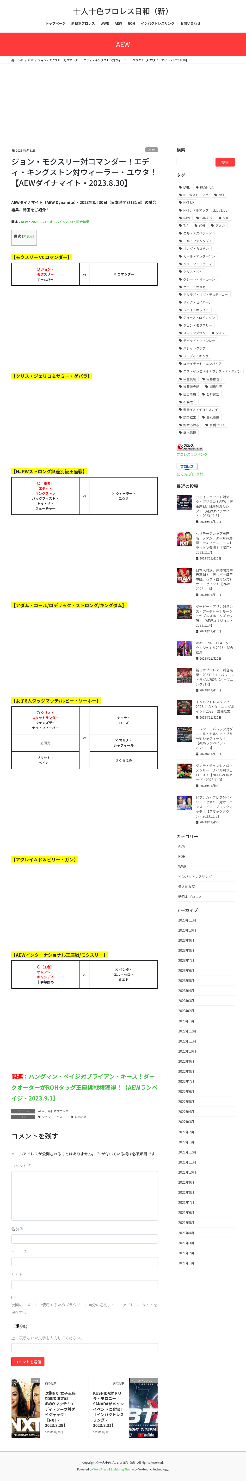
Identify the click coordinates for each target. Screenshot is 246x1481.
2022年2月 (186, 1131)
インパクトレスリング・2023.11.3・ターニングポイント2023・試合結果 (215, 706)
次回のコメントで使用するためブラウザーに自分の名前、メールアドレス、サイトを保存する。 (84, 1308)
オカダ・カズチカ (196, 248)
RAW (186, 218)
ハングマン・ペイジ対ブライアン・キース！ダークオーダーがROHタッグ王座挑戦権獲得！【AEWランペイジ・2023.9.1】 (84, 1087)
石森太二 (189, 402)
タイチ (220, 333)
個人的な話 (186, 886)
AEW (151, 149)
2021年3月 (186, 1242)
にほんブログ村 (190, 474)
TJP (186, 225)
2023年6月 (186, 970)
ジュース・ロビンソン (199, 317)
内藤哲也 (212, 379)
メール (19, 1252)
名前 (17, 1229)
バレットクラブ (194, 348)
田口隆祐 (189, 394)
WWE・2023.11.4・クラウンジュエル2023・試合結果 (214, 647)
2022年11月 (187, 1041)
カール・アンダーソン (199, 256)
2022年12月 (187, 1031)
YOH (202, 225)
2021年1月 (186, 1263)
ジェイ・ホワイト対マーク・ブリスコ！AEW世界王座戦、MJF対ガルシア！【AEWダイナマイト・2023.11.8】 (214, 506)
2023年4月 (186, 990)
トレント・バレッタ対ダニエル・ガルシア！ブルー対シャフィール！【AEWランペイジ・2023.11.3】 (214, 738)
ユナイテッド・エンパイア (202, 363)
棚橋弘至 (215, 386)
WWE (182, 866)
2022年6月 (186, 1091)
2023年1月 (186, 1021)
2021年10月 (187, 1172)
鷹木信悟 (189, 432)
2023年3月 (186, 1000)
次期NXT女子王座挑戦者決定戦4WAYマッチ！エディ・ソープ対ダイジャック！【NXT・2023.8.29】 (60, 1409)
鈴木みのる (191, 425)
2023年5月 (186, 980)
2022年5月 (186, 1101)
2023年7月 (186, 960)
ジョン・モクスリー (55, 1117)
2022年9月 (186, 1061)
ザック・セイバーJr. (197, 302)
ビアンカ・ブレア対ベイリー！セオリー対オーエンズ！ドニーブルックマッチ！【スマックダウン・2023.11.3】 (214, 806)
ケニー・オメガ (194, 287)
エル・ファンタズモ (197, 241)
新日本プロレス (58, 1111)
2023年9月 (186, 940)
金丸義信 (212, 417)
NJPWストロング (195, 195)
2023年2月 (186, 1010)
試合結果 (80, 1117)
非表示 (28, 236)
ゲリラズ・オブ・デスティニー (205, 294)
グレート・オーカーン (199, 279)
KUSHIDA (206, 187)
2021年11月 (187, 1162)
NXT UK (188, 202)
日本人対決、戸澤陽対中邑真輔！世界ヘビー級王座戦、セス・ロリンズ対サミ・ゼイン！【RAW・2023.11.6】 (214, 579)
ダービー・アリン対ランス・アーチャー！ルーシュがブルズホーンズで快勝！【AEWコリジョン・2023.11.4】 (214, 616)
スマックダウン (194, 333)
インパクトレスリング (195, 876)
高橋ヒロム (217, 425)
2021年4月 (186, 1232)
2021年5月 (186, 1222)
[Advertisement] (123, 99)
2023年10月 (187, 930)
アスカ (220, 225)
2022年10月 (187, 1051)
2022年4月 (186, 1111)
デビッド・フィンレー (199, 340)
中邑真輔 (189, 379)
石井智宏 (212, 394)
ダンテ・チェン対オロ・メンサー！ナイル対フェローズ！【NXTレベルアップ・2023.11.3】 (214, 772)
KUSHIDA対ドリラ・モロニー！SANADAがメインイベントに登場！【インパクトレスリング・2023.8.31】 (108, 1409)
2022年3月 (186, 1121)
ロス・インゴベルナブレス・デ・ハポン (212, 371)
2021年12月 (187, 1152)
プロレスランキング (192, 454)
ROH (181, 856)
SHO (226, 218)
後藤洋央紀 (191, 386)
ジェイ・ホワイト (196, 310)
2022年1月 (186, 1142)
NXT (221, 195)
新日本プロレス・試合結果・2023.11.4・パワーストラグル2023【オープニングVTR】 (215, 677)
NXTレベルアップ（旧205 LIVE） (207, 210)
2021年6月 (186, 1212)
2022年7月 (186, 1081)
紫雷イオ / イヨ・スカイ (200, 409)
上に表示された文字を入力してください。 (47, 1338)
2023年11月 (187, 920)
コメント (21, 1166)
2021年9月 (186, 1182)
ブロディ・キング (196, 356)
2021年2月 (186, 1252)
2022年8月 (186, 1071)
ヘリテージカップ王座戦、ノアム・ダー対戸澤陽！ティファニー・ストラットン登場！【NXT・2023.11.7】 (214, 542)
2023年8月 (186, 950)
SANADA (206, 218)
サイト (17, 1274)
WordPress (100, 1469)
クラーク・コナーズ (197, 264)
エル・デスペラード (197, 233)
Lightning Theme (122, 1469)
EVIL (186, 187)
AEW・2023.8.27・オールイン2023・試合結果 (55, 221)
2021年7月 (186, 1202)
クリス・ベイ (193, 271)
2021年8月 (186, 1192)
